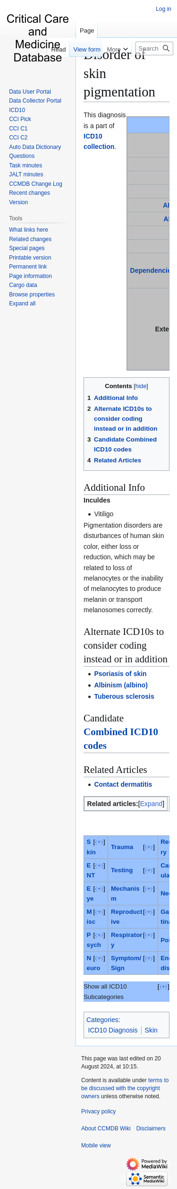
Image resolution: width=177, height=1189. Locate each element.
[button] (22, 303)
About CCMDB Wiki (106, 1128)
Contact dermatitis (123, 784)
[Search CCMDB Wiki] (154, 48)
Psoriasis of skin (120, 673)
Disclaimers (151, 1128)
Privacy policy (98, 1111)
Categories (102, 1020)
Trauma (122, 847)
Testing (122, 870)
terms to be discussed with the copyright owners (125, 1088)
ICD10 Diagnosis (113, 1030)
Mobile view (96, 1145)
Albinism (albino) (121, 685)
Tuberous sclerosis (124, 696)
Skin (151, 1030)
